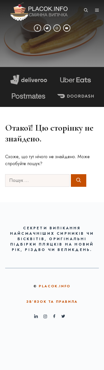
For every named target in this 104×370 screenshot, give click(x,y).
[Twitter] (47, 28)
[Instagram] (57, 28)
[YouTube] (66, 28)
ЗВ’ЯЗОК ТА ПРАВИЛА (52, 301)
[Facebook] (37, 28)
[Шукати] (78, 180)
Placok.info (55, 286)
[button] (85, 10)
